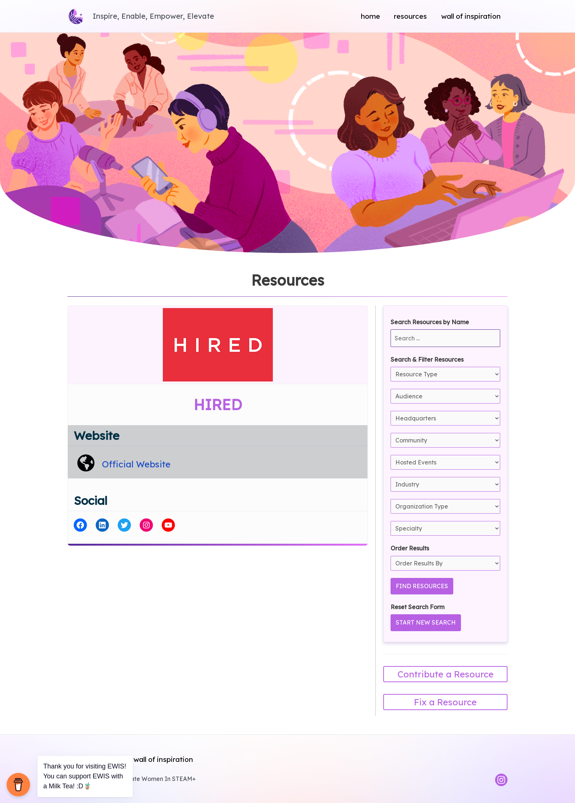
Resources (410, 16)
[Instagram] (501, 780)
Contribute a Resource (446, 674)
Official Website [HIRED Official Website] (136, 464)
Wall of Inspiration (471, 16)
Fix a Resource (445, 702)
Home (370, 16)
